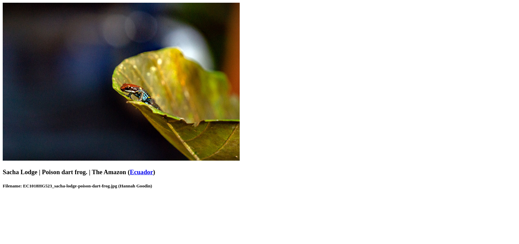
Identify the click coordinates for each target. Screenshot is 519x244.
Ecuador (141, 172)
